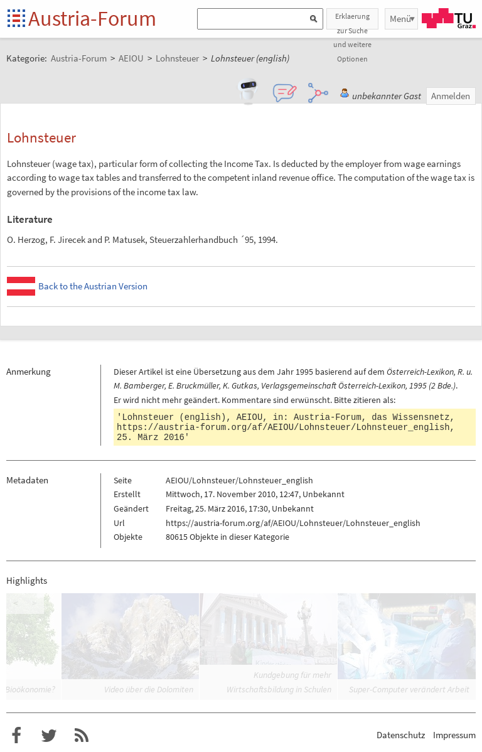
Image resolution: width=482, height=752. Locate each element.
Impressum (454, 735)
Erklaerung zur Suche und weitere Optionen (352, 20)
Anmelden (450, 96)
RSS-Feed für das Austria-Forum (82, 736)
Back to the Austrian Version (92, 286)
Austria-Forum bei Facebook (16, 736)
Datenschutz (401, 735)
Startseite (17, 19)
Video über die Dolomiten (148, 689)
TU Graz (449, 18)
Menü (400, 18)
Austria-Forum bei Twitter (49, 736)
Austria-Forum (92, 18)
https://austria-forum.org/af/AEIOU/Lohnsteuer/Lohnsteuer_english (283, 427)
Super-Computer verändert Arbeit (409, 689)
